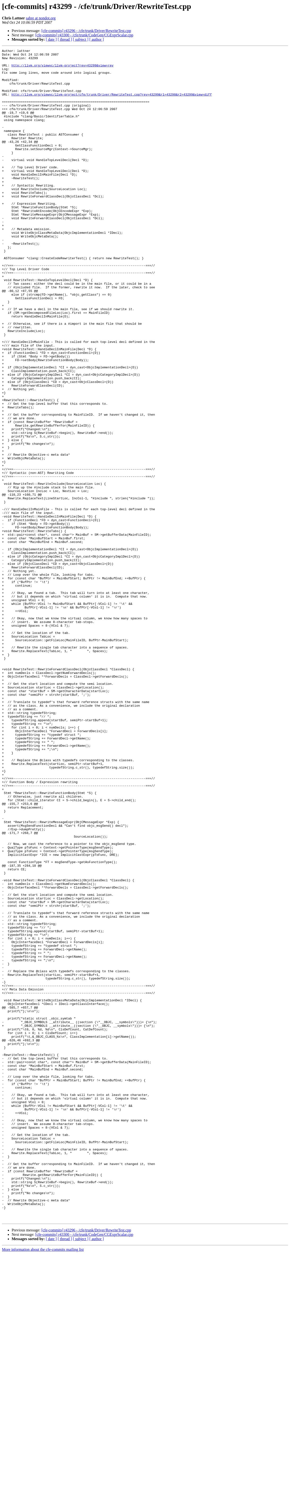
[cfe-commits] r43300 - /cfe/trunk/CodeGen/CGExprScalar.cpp (84, 35)
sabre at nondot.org (41, 18)
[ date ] (51, 39)
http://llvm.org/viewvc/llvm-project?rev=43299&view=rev (62, 69)
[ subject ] (80, 39)
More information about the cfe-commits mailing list (43, 1484)
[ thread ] (65, 39)
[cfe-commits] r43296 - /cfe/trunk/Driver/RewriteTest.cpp (86, 31)
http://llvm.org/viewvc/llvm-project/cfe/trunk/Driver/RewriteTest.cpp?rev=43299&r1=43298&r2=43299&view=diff (111, 104)
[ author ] (96, 39)
